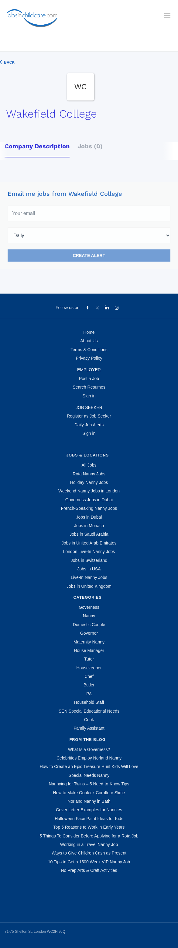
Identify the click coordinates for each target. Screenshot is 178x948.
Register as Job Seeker (89, 416)
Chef (89, 676)
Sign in (89, 395)
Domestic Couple (89, 624)
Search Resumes (89, 387)
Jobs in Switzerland (89, 560)
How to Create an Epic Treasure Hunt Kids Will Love (89, 766)
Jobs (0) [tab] (90, 146)
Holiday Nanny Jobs (89, 482)
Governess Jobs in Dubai (89, 499)
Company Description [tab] (37, 146)
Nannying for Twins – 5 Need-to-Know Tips (89, 783)
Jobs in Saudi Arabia (89, 534)
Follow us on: (68, 307)
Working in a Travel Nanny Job (89, 844)
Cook (89, 719)
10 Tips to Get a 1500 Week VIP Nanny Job (89, 861)
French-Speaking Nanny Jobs (89, 508)
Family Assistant (89, 728)
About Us (89, 340)
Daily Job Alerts (89, 424)
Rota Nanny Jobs (89, 473)
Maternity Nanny (89, 642)
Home (88, 332)
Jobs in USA (89, 568)
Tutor (89, 659)
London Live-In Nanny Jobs (89, 551)
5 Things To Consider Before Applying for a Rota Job (89, 835)
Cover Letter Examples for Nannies (89, 809)
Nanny (89, 615)
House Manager (89, 650)
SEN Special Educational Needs (89, 711)
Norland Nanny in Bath (89, 801)
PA (89, 693)
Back (9, 62)
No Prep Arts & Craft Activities (89, 870)
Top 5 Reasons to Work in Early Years (89, 827)
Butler (89, 684)
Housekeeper (88, 667)
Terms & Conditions (88, 349)
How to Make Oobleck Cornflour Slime (89, 792)
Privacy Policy (89, 358)
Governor (89, 633)
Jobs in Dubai (89, 517)
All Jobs (88, 465)
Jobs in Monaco (89, 525)
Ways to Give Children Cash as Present (89, 853)
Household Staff (89, 702)
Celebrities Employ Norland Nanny (89, 758)
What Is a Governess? (89, 749)
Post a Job (89, 378)
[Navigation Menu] (167, 15)
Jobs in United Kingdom (89, 586)
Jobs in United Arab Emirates (89, 543)
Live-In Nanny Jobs (89, 577)
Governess (89, 607)
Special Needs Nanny (89, 775)
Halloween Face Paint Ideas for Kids (89, 818)
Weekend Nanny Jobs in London (89, 490)
